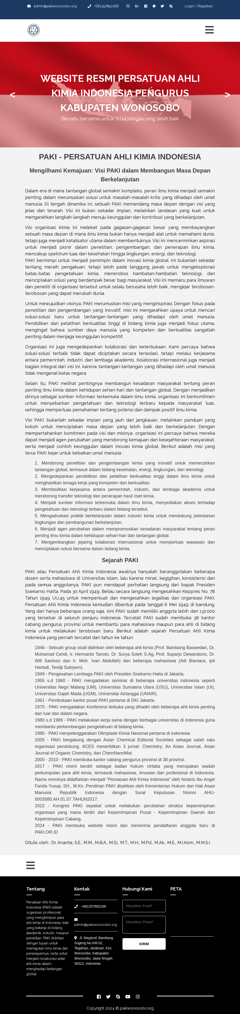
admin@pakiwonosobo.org (52, 6)
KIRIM (144, 944)
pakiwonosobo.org (137, 1008)
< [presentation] (12, 94)
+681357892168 (103, 6)
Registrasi (205, 6)
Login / (191, 6)
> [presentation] (227, 94)
